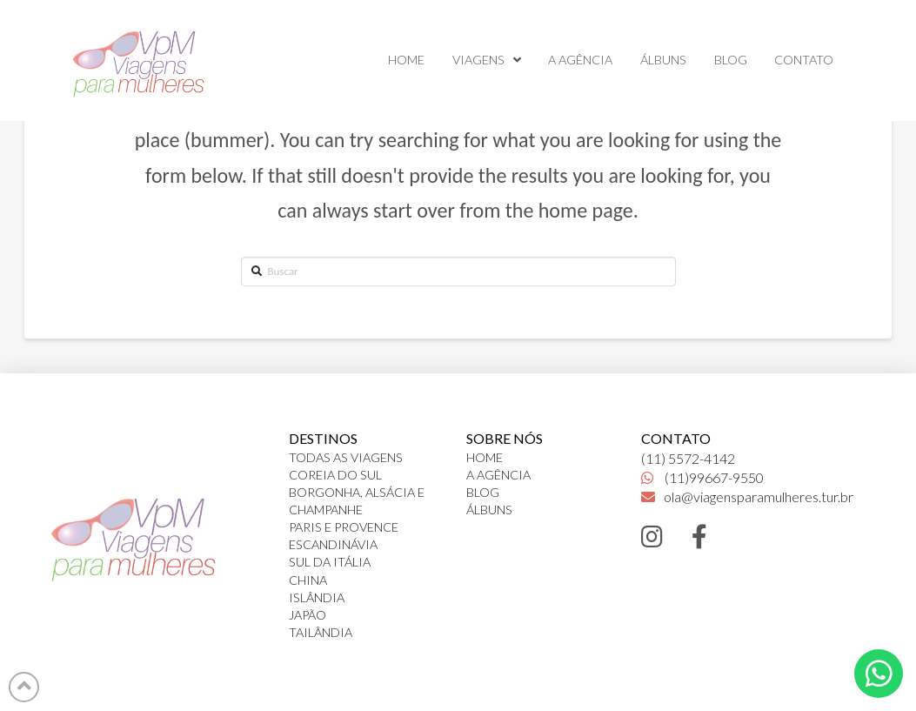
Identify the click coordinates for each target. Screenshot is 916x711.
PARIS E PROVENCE (343, 527)
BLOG (482, 492)
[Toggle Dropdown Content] (878, 673)
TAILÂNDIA (320, 632)
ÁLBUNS (489, 509)
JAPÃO (307, 614)
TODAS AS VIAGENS (346, 457)
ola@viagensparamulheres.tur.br (747, 496)
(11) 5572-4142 (688, 458)
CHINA (308, 580)
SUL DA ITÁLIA (330, 561)
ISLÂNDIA (316, 597)
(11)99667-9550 (702, 477)
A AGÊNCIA (498, 474)
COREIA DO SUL (335, 474)
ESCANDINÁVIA (333, 544)
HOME (484, 457)
